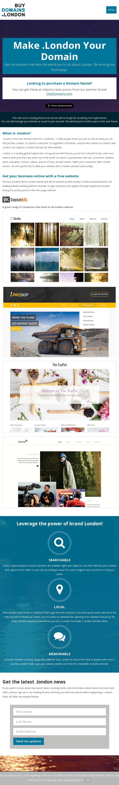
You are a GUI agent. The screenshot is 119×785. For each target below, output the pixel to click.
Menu (111, 9)
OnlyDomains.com (59, 94)
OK (88, 780)
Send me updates (28, 741)
